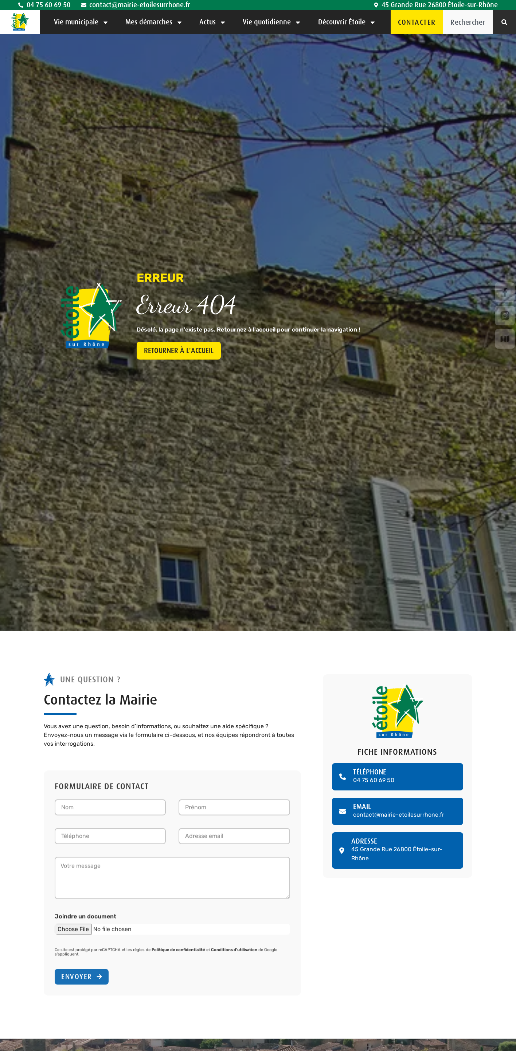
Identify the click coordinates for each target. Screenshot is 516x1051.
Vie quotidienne (272, 22)
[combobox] (468, 22)
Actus (212, 22)
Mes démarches (154, 22)
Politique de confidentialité (178, 952)
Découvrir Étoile (347, 22)
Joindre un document (85, 918)
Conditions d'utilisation (234, 952)
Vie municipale (81, 22)
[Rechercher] (504, 22)
